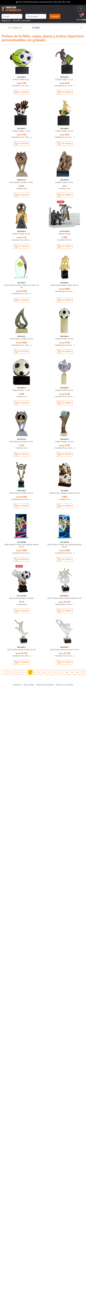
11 (49, 672)
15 (72, 672)
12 (55, 672)
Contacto (17, 684)
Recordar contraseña (22, 20)
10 (44, 672)
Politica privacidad (44, 684)
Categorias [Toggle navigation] (15, 27)
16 (77, 672)
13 (61, 672)
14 (66, 672)
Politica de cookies (64, 684)
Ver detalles (21, 92)
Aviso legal (28, 684)
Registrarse (6, 20)
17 (83, 672)
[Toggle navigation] (80, 8)
